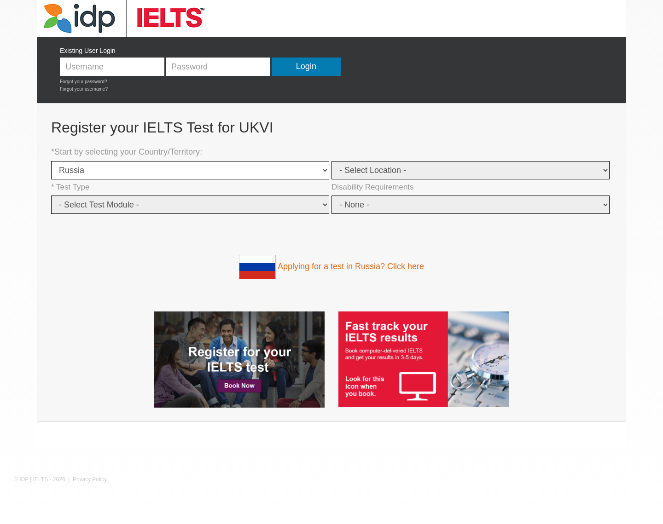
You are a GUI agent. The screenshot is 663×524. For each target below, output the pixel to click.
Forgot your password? (83, 81)
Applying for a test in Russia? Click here (331, 266)
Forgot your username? (84, 89)
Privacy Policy (90, 479)
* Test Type (70, 187)
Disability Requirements (373, 187)
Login (306, 66)
